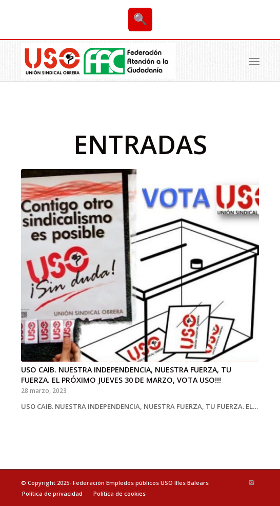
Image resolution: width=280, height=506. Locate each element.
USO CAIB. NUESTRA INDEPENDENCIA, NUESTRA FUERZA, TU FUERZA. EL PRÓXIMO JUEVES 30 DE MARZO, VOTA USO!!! (126, 375)
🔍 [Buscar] (140, 19)
